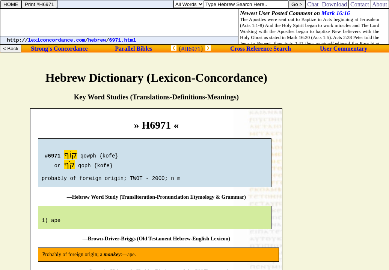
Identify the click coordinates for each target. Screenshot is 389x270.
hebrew (97, 40)
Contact (360, 4)
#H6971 (191, 49)
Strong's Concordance (59, 48)
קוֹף (70, 155)
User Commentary (343, 48)
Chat (313, 4)
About (380, 4)
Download (334, 4)
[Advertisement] (119, 22)
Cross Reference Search (260, 48)
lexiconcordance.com (56, 40)
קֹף (69, 165)
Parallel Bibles (133, 48)
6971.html (122, 40)
